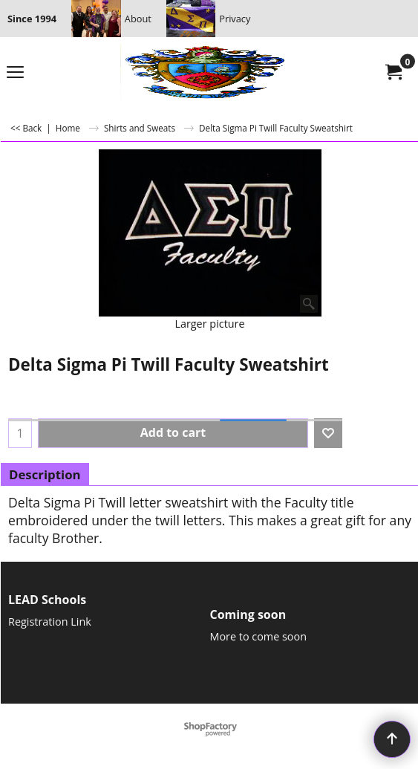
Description (45, 474)
